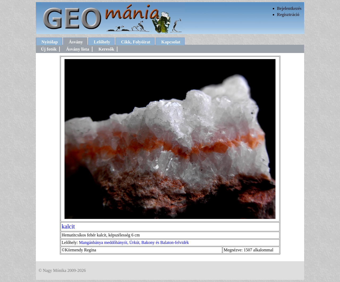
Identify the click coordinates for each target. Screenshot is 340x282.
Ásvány (76, 41)
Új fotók (49, 49)
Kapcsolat (170, 41)
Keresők (106, 49)
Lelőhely (102, 41)
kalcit (68, 226)
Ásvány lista (77, 49)
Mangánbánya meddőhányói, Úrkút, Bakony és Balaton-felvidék (134, 242)
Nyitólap (49, 41)
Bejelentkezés (289, 8)
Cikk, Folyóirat (135, 41)
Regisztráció (288, 14)
